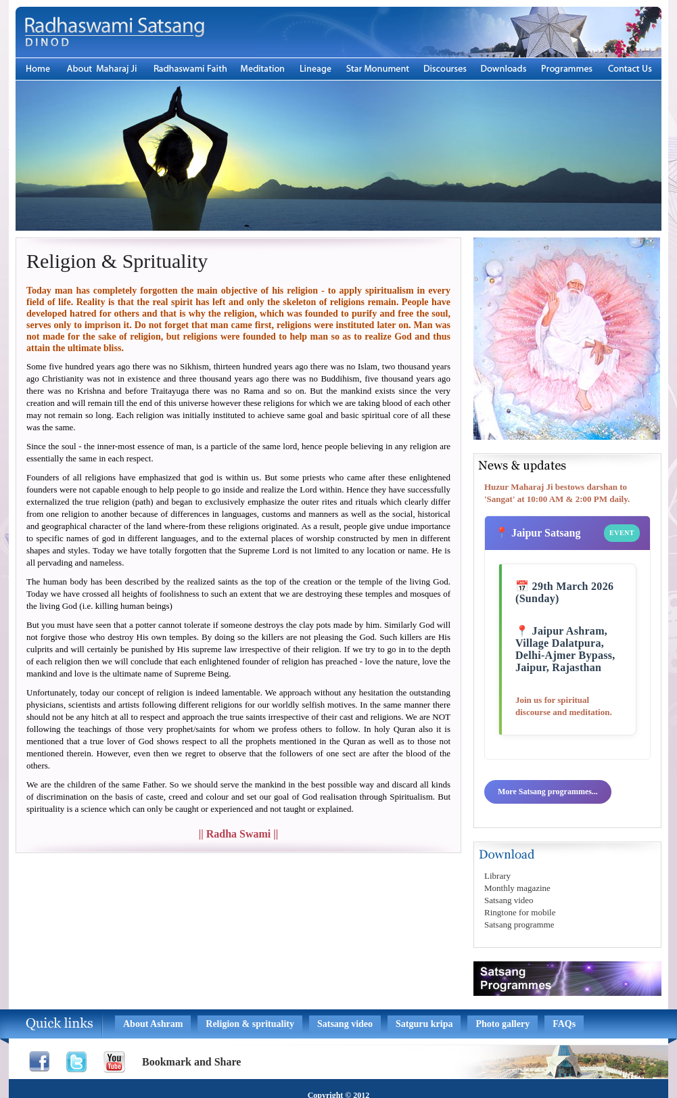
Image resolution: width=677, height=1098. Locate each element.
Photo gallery (502, 1024)
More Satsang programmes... (548, 791)
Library (497, 876)
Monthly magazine (517, 888)
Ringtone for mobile (519, 912)
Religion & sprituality (250, 1024)
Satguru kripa (424, 1024)
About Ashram (153, 1024)
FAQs (564, 1024)
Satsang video (509, 900)
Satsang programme (519, 924)
